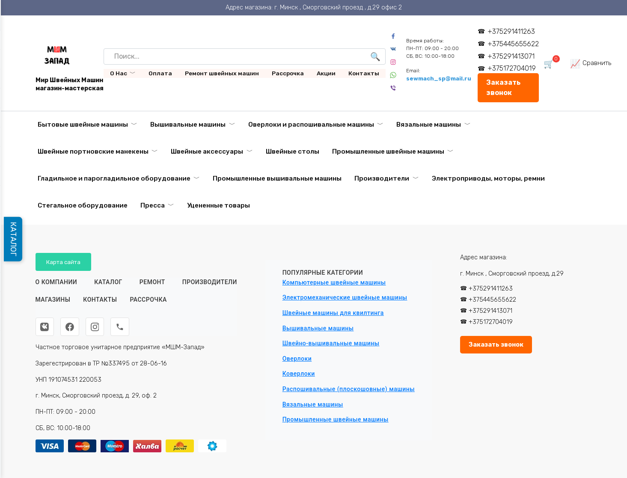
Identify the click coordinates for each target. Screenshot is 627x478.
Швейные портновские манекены (93, 151)
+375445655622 (513, 44)
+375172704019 (511, 68)
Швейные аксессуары (207, 151)
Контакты (363, 73)
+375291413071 (511, 56)
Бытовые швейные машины (83, 124)
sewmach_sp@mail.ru (439, 78)
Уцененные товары (218, 205)
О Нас (118, 73)
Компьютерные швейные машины (334, 282)
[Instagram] (95, 327)
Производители (381, 178)
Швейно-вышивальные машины (331, 343)
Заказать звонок (504, 87)
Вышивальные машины (188, 124)
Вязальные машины (428, 124)
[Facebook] (70, 327)
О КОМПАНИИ (56, 282)
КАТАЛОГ (13, 239)
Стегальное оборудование (83, 205)
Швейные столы (292, 151)
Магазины (53, 300)
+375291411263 (511, 31)
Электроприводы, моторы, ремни (488, 178)
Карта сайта (63, 261)
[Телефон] (120, 327)
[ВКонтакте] (45, 327)
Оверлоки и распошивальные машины (311, 124)
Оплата (160, 73)
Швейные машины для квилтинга (333, 312)
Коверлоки (298, 373)
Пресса (152, 205)
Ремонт (152, 282)
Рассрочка (288, 73)
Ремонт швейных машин (222, 73)
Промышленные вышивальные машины (277, 178)
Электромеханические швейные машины (344, 297)
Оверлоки (297, 358)
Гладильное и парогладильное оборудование (114, 178)
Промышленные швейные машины (388, 151)
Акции (326, 73)
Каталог (108, 282)
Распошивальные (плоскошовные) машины (348, 389)
